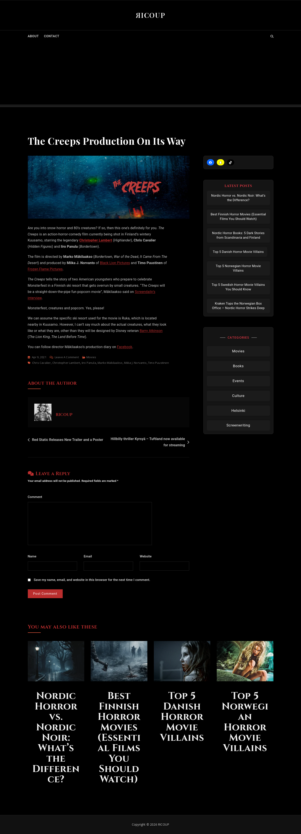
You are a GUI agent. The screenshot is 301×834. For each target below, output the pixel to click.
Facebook (124, 347)
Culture (238, 396)
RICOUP (64, 414)
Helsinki (238, 410)
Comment (36, 497)
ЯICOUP (150, 15)
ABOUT (33, 36)
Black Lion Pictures (115, 263)
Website (145, 556)
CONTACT (51, 36)
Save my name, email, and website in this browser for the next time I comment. (92, 580)
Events (238, 381)
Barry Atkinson (151, 331)
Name (33, 556)
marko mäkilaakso (110, 363)
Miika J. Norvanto (135, 363)
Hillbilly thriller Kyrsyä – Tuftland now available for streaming (148, 442)
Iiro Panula (89, 363)
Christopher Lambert (95, 240)
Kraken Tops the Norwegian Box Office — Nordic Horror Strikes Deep (238, 306)
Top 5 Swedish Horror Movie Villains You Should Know (238, 287)
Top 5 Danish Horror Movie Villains (238, 252)
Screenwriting (238, 425)
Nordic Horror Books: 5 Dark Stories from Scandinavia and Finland (238, 235)
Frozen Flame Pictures (45, 269)
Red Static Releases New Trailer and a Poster (67, 440)
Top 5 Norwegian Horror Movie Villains (238, 268)
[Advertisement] (150, 74)
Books (238, 366)
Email (89, 556)
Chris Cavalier (41, 363)
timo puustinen (158, 363)
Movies (91, 357)
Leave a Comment (67, 357)
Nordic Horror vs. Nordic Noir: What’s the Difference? (238, 198)
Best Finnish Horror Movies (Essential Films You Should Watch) (238, 216)
